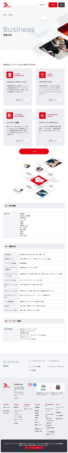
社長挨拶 (37, 413)
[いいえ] (65, 446)
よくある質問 (59, 415)
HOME (4, 15)
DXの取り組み (48, 425)
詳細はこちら (19, 100)
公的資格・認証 (38, 431)
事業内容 (16, 407)
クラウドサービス (54, 361)
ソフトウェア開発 (35, 366)
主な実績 (34, 151)
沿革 (36, 420)
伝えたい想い (6, 413)
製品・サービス (28, 409)
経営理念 (37, 410)
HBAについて (6, 407)
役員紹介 (37, 417)
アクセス (16, 398)
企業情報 (37, 407)
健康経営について (39, 429)
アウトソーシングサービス (57, 366)
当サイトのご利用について (36, 447)
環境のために (49, 418)
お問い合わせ (59, 418)
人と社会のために (50, 420)
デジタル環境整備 (50, 432)
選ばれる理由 (6, 410)
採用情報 (58, 412)
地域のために (49, 423)
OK (26, 447)
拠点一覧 (37, 422)
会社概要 (37, 415)
